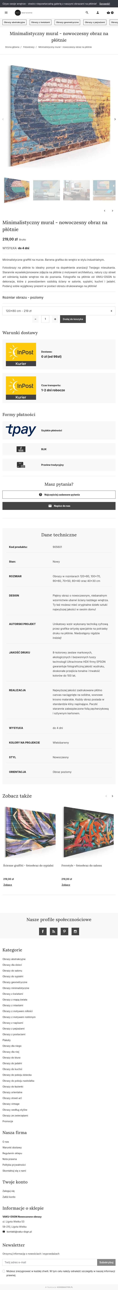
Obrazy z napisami (12, 1022)
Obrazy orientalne (12, 1092)
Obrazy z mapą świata (14, 999)
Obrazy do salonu (12, 970)
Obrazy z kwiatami (40, 22)
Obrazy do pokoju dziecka (17, 1074)
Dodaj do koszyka (73, 319)
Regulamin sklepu (12, 1153)
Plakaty (6, 1040)
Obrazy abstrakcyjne (14, 22)
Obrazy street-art (12, 1098)
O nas (5, 1141)
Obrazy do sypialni (12, 976)
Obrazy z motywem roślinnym (19, 1017)
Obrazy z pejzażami (95, 22)
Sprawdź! (104, 3)
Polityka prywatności (14, 1164)
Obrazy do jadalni (12, 1063)
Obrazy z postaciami (13, 1034)
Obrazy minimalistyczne (15, 988)
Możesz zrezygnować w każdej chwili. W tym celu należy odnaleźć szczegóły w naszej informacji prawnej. (60, 1273)
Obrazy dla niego (11, 1045)
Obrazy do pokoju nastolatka (18, 1080)
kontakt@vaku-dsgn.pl (17, 1231)
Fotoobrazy (28, 47)
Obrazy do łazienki (12, 1086)
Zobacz (7, 884)
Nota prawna (9, 1159)
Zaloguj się (8, 1191)
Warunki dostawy (12, 1147)
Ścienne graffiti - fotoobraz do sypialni (28, 865)
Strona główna (12, 47)
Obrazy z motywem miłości (17, 1011)
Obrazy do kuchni (12, 1069)
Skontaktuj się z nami (14, 1170)
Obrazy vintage (11, 1103)
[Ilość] (45, 319)
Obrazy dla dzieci (12, 964)
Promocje (7, 1121)
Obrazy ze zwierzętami (15, 1115)
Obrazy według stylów (14, 1109)
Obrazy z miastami (12, 1005)
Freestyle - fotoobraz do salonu (82, 865)
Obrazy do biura (11, 1057)
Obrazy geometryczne (67, 22)
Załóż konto (8, 1196)
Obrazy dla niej (10, 1051)
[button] (110, 12)
